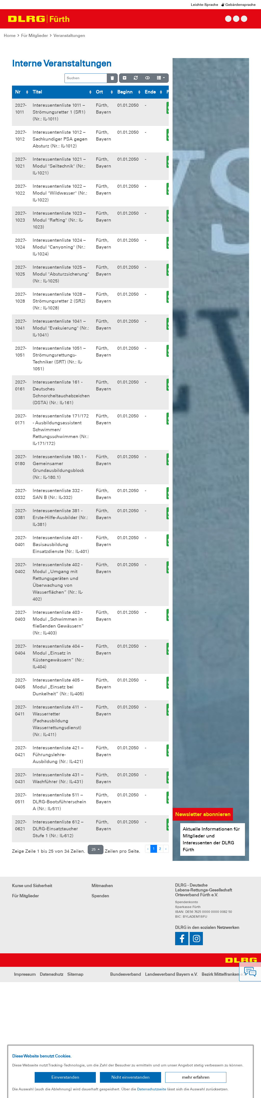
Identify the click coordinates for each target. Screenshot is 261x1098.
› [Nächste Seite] (165, 965)
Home (10, 35)
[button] (19, 92)
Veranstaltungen (69, 35)
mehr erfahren (196, 1077)
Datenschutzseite (151, 1089)
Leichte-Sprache (204, 5)
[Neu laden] (135, 194)
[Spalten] (161, 194)
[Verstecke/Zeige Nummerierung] (124, 194)
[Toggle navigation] (78, 19)
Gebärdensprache (238, 5)
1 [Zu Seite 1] (154, 965)
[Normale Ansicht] (147, 194)
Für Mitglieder (34, 35)
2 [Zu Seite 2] (160, 965)
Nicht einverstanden (130, 1077)
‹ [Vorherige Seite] (147, 965)
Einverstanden (65, 1077)
